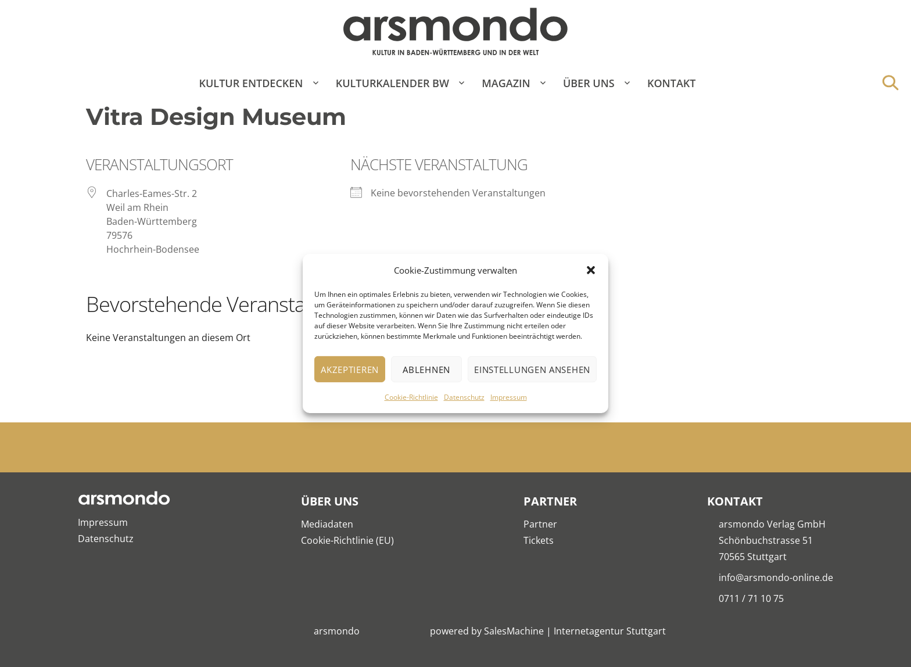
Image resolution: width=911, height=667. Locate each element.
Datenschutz (464, 397)
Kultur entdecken (251, 83)
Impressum (508, 397)
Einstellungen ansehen (532, 369)
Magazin (506, 83)
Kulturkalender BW (392, 83)
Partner (540, 524)
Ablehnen (426, 369)
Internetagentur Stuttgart (610, 631)
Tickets (538, 540)
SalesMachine (514, 631)
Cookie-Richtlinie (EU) (347, 540)
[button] (591, 270)
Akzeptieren (350, 369)
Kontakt (671, 83)
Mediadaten (327, 524)
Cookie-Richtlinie (411, 397)
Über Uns (589, 83)
